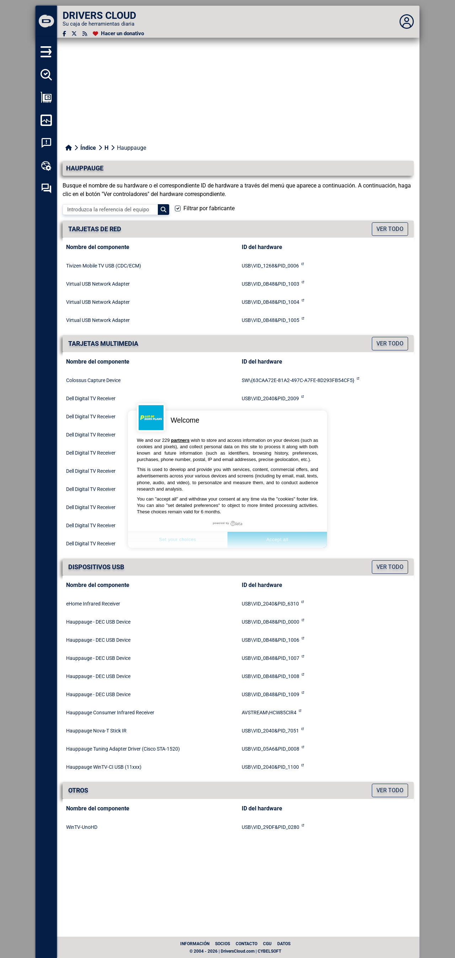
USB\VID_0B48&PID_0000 (270, 622)
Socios (222, 943)
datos (283, 943)
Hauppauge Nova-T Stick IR (96, 731)
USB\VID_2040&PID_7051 (270, 731)
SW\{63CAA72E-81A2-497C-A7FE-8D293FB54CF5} (298, 380)
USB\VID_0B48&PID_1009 (270, 694)
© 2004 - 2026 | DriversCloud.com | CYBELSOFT (235, 951)
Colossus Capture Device (93, 380)
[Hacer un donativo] (118, 34)
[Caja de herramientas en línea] (46, 165)
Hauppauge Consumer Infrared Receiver (110, 712)
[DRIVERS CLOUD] (46, 21)
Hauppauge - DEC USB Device (98, 622)
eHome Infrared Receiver (93, 604)
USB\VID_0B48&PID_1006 (270, 640)
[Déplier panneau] (407, 22)
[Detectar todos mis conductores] (46, 74)
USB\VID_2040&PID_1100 (270, 767)
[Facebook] (64, 33)
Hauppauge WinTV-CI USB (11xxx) (103, 767)
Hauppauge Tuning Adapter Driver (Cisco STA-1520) (123, 749)
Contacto (246, 943)
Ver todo (389, 229)
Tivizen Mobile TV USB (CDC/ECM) (103, 266)
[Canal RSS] (84, 33)
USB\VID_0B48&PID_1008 (270, 676)
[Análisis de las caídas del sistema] (46, 143)
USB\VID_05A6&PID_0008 (270, 749)
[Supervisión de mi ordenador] (46, 120)
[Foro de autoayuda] (46, 188)
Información (194, 943)
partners (180, 440)
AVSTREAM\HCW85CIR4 (269, 712)
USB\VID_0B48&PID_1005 (270, 320)
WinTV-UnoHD (81, 827)
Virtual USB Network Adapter (98, 284)
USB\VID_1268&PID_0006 (270, 266)
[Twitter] (74, 33)
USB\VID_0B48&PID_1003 (270, 284)
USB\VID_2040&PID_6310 (270, 604)
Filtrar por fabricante (209, 208)
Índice (88, 147)
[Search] (163, 209)
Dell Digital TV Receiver (91, 398)
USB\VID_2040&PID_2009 (270, 398)
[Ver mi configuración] (46, 97)
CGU (267, 943)
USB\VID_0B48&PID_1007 (270, 658)
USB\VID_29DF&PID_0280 (270, 827)
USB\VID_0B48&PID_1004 (270, 302)
